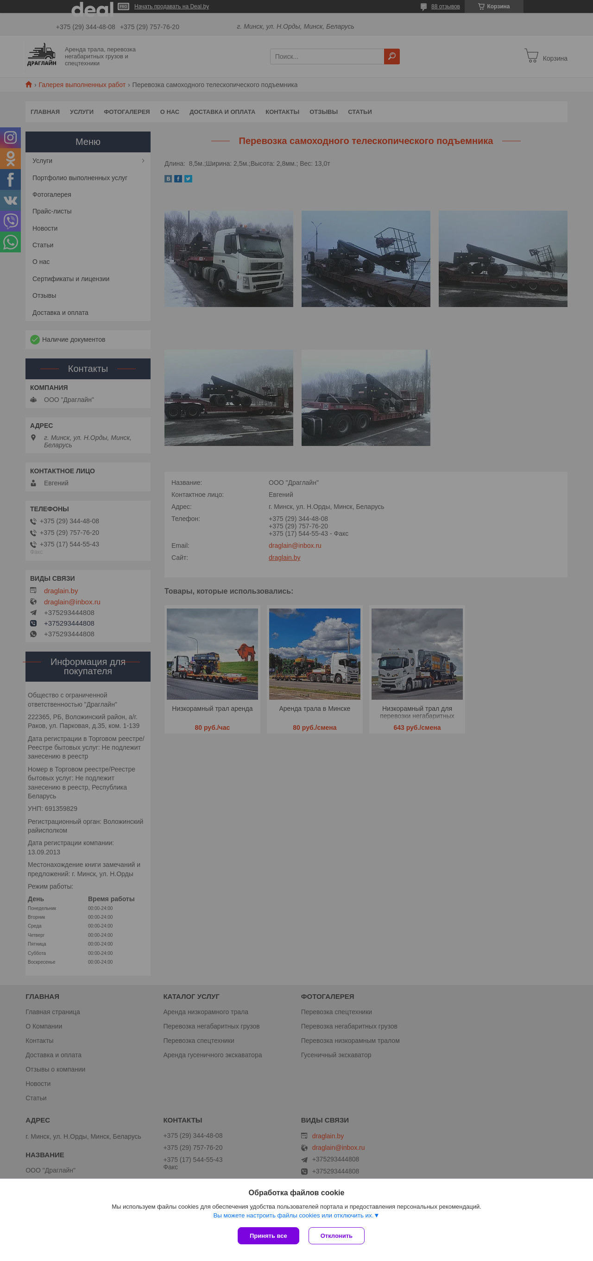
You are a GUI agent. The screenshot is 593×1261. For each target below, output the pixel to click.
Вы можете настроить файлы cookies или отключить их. (293, 1215)
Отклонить (337, 1235)
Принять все (268, 1235)
